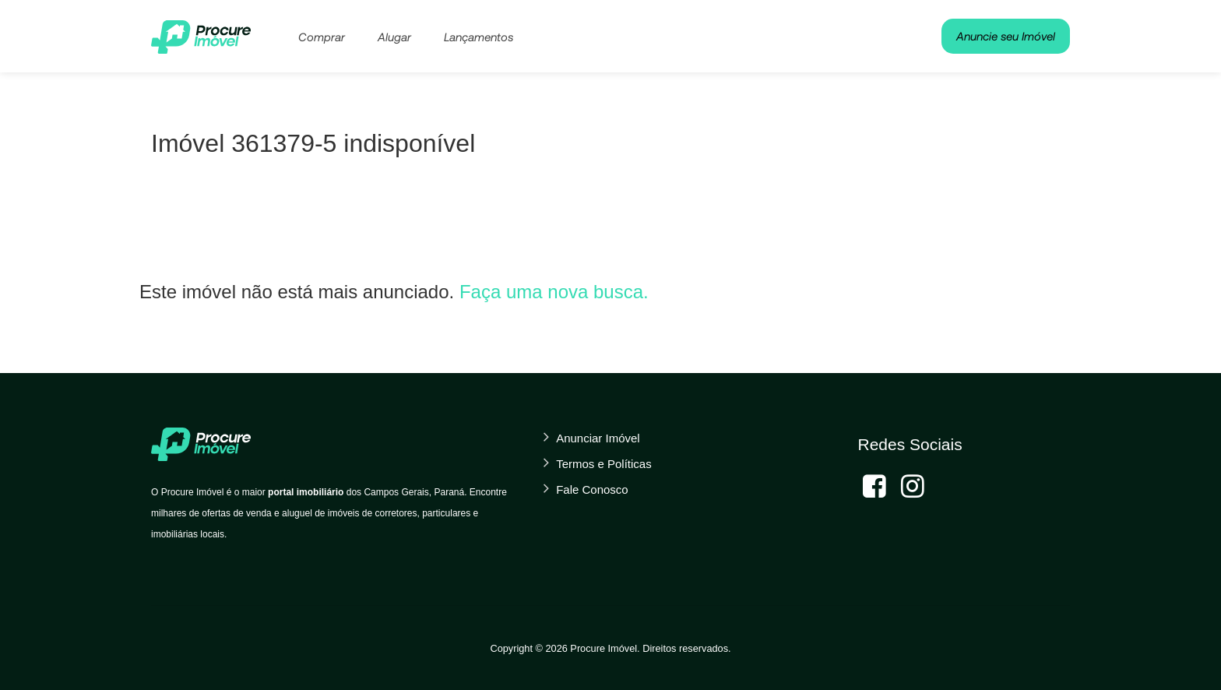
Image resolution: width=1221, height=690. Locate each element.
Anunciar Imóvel (598, 438)
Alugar (394, 37)
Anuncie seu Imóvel (1005, 36)
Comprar (321, 37)
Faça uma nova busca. (554, 291)
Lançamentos (478, 37)
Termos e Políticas (604, 463)
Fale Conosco (592, 489)
